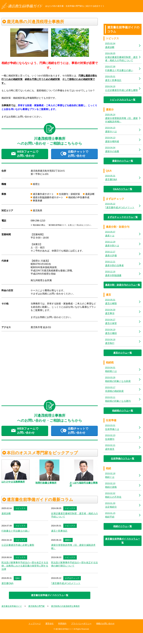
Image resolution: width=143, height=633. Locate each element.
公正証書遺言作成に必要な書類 (17, 545)
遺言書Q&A (7, 583)
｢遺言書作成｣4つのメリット (65, 583)
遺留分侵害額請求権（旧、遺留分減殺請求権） (73, 546)
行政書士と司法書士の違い (15, 531)
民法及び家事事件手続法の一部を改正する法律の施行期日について (74, 564)
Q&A (17, 578)
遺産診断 (6, 513)
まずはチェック (72, 578)
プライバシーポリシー (81, 623)
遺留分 (68, 540)
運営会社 (49, 623)
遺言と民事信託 (59, 531)
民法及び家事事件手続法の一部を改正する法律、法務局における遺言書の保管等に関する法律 (24, 565)
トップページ (34, 623)
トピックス (20, 508)
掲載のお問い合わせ (105, 623)
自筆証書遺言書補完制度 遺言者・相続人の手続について (74, 515)
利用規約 (62, 623)
